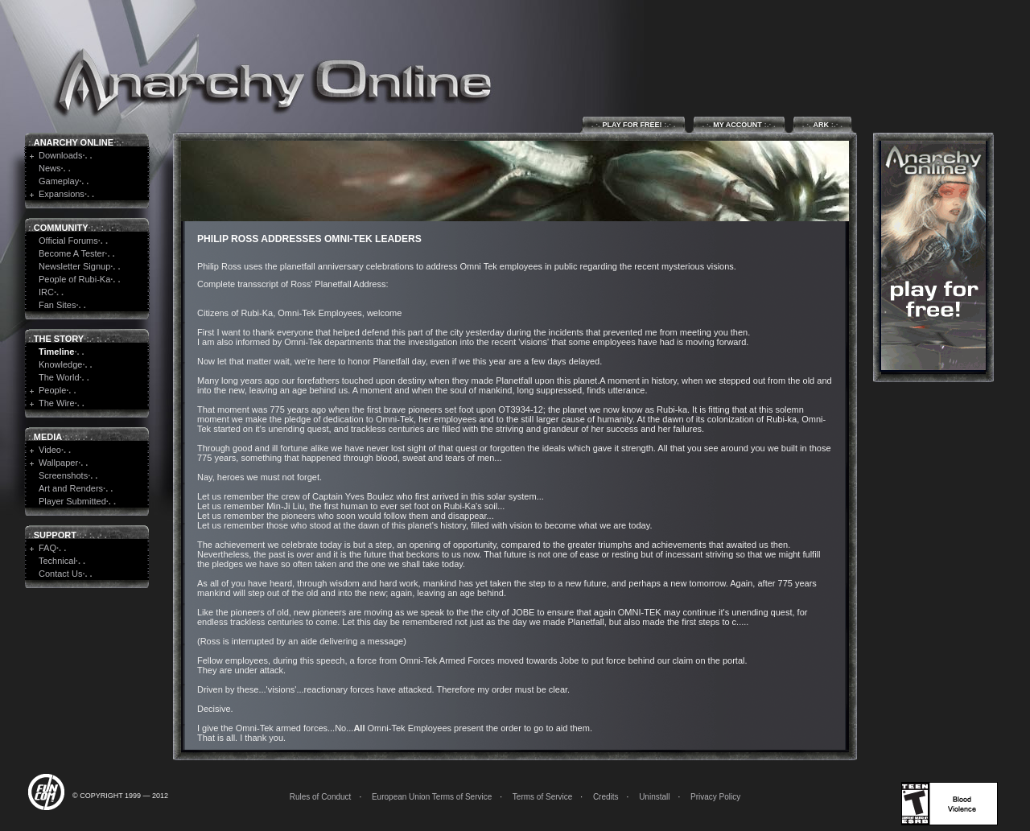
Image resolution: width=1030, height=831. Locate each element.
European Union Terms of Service (432, 796)
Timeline (56, 351)
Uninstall (654, 796)
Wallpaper (58, 462)
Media (48, 437)
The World (59, 377)
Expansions (61, 194)
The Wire (57, 403)
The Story (59, 339)
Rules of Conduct (321, 796)
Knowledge (60, 364)
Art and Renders (71, 488)
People (52, 390)
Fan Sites (57, 305)
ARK (822, 124)
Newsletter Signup (74, 266)
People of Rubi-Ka (74, 279)
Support (55, 535)
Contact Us (60, 573)
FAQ (47, 548)
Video (50, 450)
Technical (57, 561)
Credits (606, 796)
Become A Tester (72, 253)
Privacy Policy (715, 796)
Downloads (60, 155)
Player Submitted (72, 501)
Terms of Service (542, 796)
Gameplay (59, 181)
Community (61, 227)
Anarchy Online (73, 142)
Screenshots (63, 475)
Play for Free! (633, 124)
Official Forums (68, 240)
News (50, 168)
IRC (46, 292)
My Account (739, 124)
